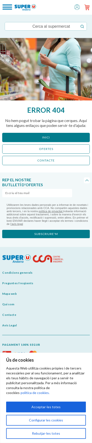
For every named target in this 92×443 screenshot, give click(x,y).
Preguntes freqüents (17, 283)
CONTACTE (46, 160)
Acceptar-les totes (46, 407)
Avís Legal (9, 325)
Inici (46, 137)
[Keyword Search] (41, 26)
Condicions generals (17, 272)
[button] (77, 7)
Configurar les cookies (46, 420)
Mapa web (9, 293)
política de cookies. (35, 393)
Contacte (9, 315)
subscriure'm (46, 234)
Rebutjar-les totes (46, 433)
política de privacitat (51, 211)
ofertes (46, 149)
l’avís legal (16, 223)
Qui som (8, 304)
